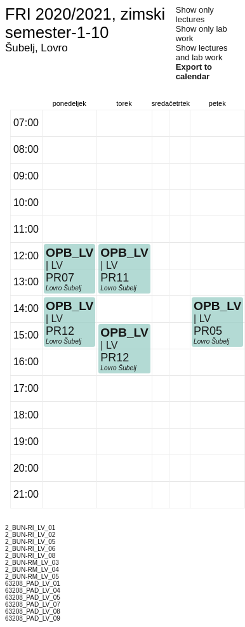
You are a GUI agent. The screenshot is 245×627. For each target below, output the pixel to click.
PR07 (60, 277)
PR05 (208, 331)
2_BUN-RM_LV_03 (32, 562)
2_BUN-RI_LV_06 (30, 548)
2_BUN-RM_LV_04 (32, 569)
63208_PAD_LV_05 (32, 597)
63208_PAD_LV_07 (32, 604)
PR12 (60, 331)
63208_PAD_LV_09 (32, 618)
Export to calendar (194, 71)
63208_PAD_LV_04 (32, 590)
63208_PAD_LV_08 (32, 611)
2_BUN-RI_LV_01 (30, 527)
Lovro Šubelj (63, 341)
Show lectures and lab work (202, 52)
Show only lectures (195, 14)
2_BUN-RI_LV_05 (30, 541)
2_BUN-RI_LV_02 (30, 534)
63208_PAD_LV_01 (32, 583)
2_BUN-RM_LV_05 (32, 576)
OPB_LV (69, 306)
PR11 (114, 277)
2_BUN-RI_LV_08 (30, 555)
